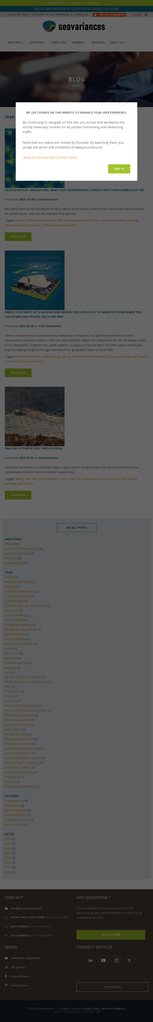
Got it (119, 169)
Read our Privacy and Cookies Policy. (50, 157)
